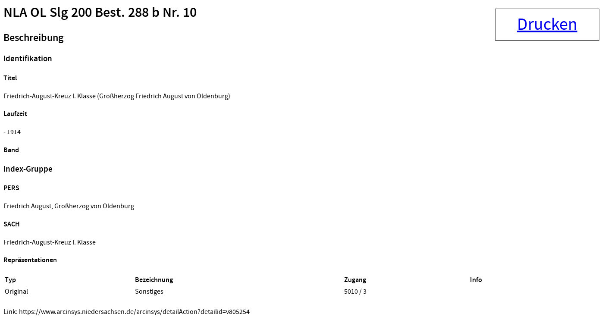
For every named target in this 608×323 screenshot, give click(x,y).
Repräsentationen (30, 260)
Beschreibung (33, 38)
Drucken (547, 24)
